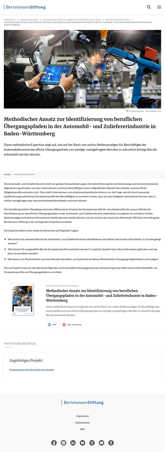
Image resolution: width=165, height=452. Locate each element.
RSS (82, 429)
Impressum (82, 415)
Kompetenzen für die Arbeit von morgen (32, 369)
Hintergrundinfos (24, 174)
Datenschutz (82, 422)
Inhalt (7, 174)
